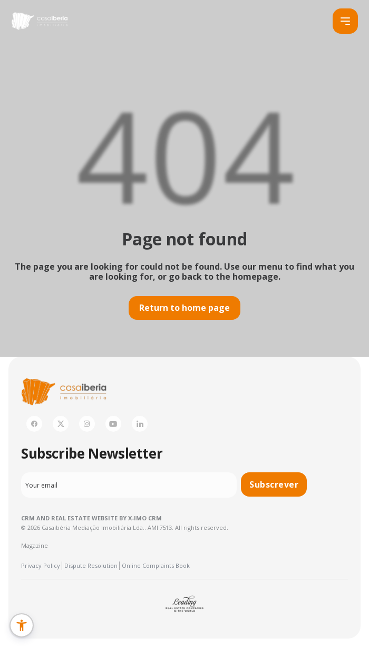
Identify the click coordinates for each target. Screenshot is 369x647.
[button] (22, 625)
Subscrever (273, 484)
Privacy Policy (40, 565)
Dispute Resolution (91, 565)
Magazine (34, 545)
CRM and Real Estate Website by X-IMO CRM (91, 518)
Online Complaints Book (156, 565)
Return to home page (184, 307)
